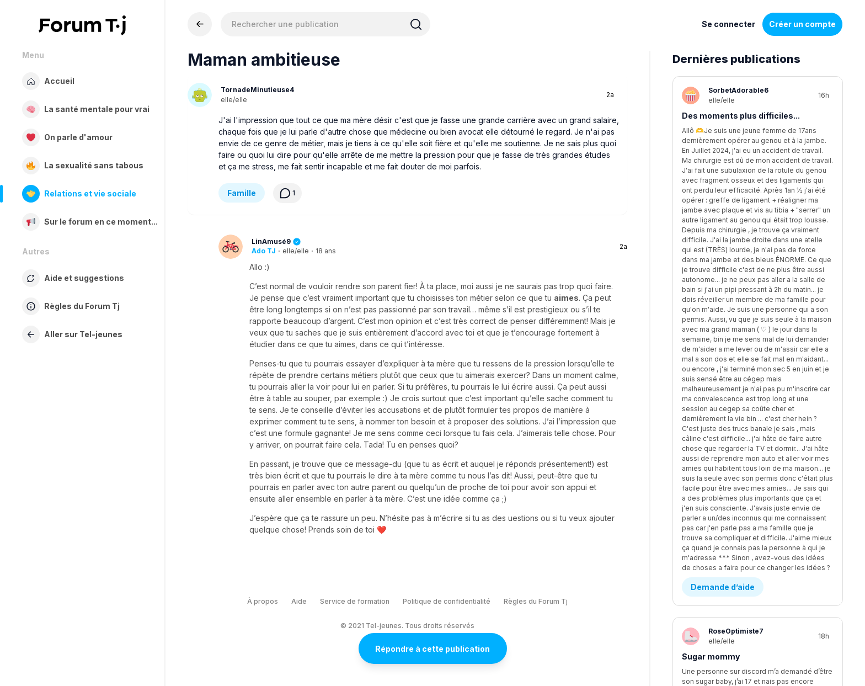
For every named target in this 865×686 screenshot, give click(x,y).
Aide (299, 601)
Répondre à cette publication (432, 648)
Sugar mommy (711, 242)
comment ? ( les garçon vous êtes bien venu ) (749, 500)
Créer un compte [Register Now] (802, 24)
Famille (241, 193)
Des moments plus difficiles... (741, 115)
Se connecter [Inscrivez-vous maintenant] (728, 24)
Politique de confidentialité (446, 601)
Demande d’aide (723, 172)
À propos (262, 601)
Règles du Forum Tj (536, 601)
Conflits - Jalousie (727, 299)
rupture (697, 368)
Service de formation (354, 601)
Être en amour (718, 563)
